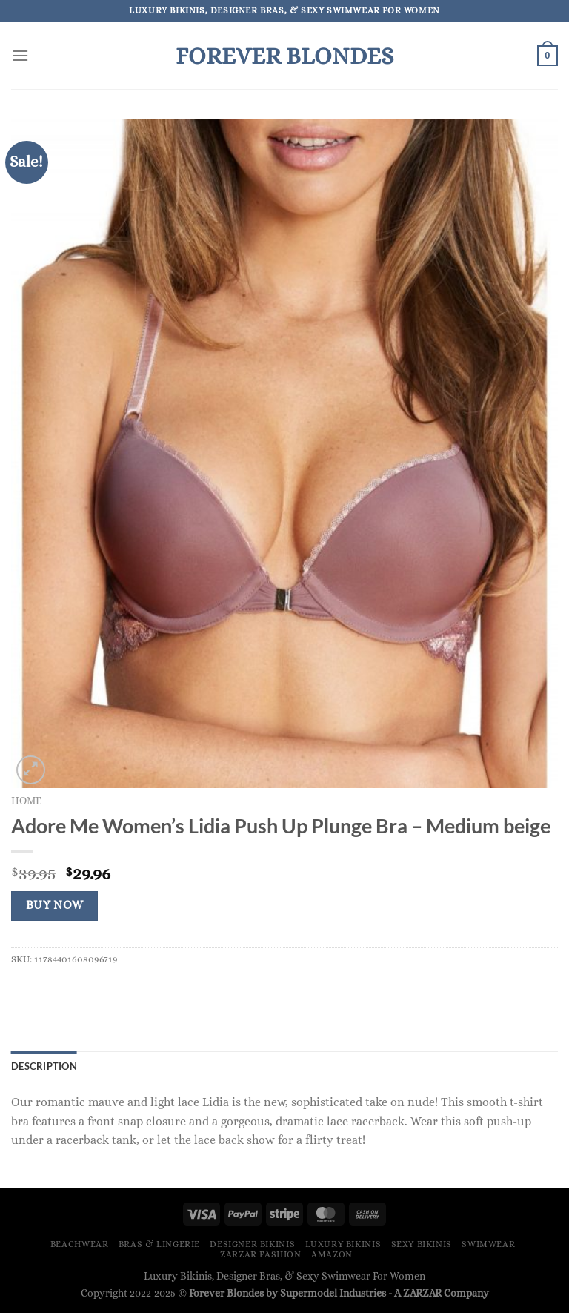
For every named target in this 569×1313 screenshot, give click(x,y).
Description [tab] (44, 1066)
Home (26, 801)
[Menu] (20, 55)
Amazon (332, 1254)
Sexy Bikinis (421, 1244)
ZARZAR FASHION (261, 1254)
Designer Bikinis (252, 1244)
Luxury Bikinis (343, 1244)
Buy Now (55, 905)
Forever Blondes (284, 55)
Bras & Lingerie (159, 1244)
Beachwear (79, 1244)
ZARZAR (422, 1293)
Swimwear (488, 1244)
